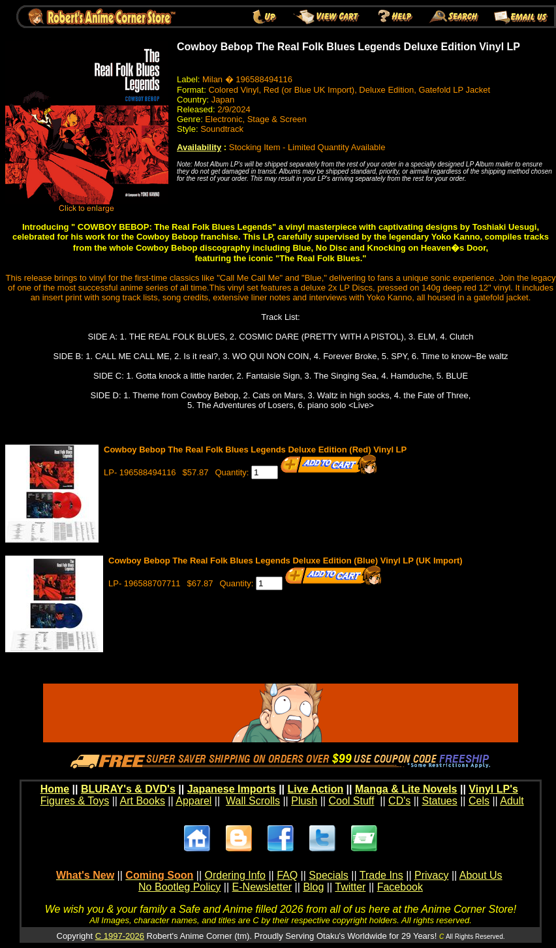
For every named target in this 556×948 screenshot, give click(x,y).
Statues (439, 800)
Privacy (431, 875)
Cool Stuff (351, 800)
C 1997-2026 (119, 936)
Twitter (350, 887)
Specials (328, 875)
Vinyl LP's (493, 789)
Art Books (142, 800)
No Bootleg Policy (179, 887)
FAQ (287, 875)
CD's (399, 800)
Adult (511, 800)
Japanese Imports (231, 789)
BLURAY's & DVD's (128, 789)
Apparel (193, 800)
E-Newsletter (262, 887)
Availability (199, 147)
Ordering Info (235, 875)
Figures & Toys (75, 800)
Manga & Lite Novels (406, 789)
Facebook (400, 887)
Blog (313, 887)
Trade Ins (381, 875)
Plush (304, 800)
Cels (479, 800)
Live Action (316, 789)
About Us (480, 875)
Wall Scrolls (253, 800)
